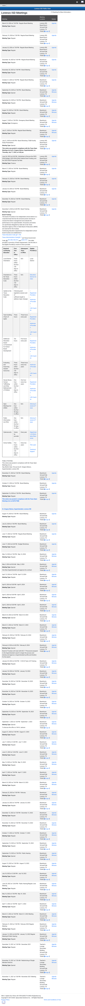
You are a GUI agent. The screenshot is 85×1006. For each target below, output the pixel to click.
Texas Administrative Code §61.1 (12, 237)
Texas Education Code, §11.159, (11, 235)
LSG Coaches (33, 309)
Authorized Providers (33, 301)
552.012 (15, 240)
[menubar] (42, 2)
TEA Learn (33, 445)
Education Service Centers (33, 277)
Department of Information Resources (33, 435)
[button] (77, 2)
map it (46, 31)
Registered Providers (33, 294)
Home (3, 5)
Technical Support (33, 450)
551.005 (10, 240)
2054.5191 (24, 240)
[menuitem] (77, 2)
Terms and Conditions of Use (52, 1000)
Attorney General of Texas (33, 406)
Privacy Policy (5, 1000)
